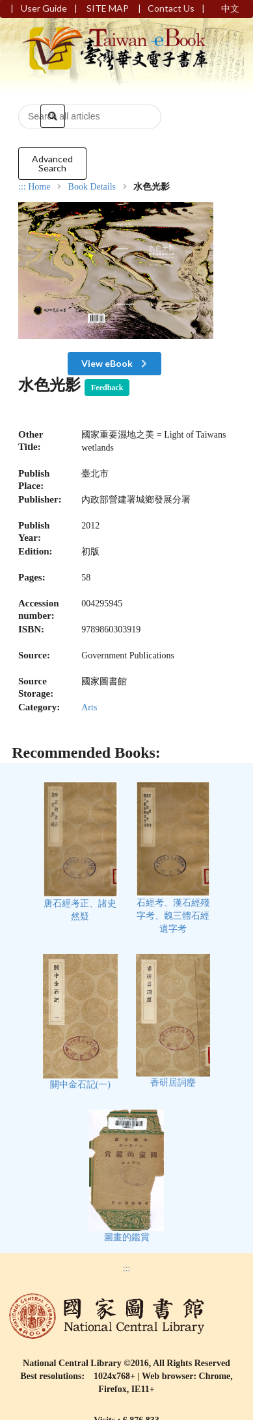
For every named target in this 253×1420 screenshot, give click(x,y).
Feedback (107, 387)
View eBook (115, 363)
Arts (89, 707)
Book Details (92, 187)
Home (39, 187)
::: (22, 187)
